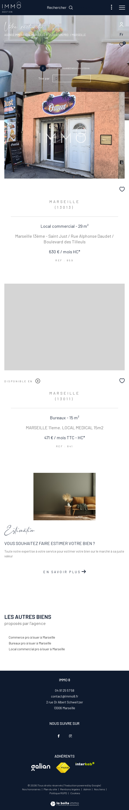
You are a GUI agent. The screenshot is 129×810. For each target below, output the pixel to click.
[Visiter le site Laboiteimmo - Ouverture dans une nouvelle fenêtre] (64, 801)
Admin (87, 789)
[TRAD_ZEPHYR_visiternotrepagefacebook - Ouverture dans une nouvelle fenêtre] (58, 736)
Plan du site (51, 789)
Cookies (75, 793)
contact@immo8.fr (64, 696)
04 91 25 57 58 (64, 690)
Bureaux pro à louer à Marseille (30, 643)
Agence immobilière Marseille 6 (25, 34)
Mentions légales (70, 789)
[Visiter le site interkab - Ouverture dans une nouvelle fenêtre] (40, 767)
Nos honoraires (31, 789)
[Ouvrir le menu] (122, 7)
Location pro (59, 34)
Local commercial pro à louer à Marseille (37, 649)
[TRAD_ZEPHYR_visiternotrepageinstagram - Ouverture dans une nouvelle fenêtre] (70, 736)
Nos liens (100, 789)
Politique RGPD (58, 793)
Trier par (44, 78)
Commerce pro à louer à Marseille (32, 637)
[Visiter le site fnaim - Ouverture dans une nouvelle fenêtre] (62, 768)
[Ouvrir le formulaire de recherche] (60, 7)
